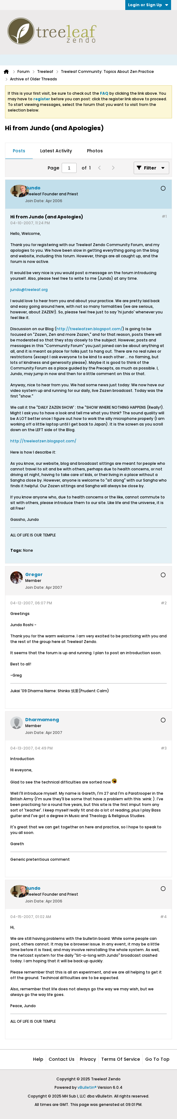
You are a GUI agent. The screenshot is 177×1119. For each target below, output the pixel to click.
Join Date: (35, 200)
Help (38, 1059)
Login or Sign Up (148, 4)
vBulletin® (87, 1087)
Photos (95, 151)
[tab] (19, 151)
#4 (163, 916)
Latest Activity (56, 151)
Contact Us (61, 1059)
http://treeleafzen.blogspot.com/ (89, 328)
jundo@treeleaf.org (29, 289)
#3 (164, 748)
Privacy (88, 1059)
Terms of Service (120, 1059)
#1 (164, 216)
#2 (164, 603)
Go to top (157, 1059)
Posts (19, 151)
